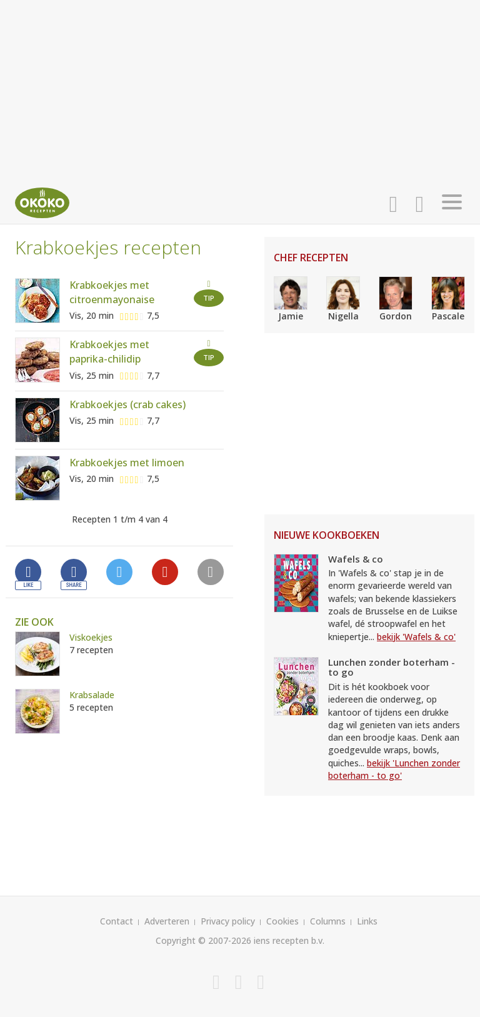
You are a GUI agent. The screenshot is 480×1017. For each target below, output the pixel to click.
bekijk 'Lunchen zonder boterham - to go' (394, 769)
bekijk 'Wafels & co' (416, 637)
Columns (328, 921)
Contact (116, 921)
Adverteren (166, 921)
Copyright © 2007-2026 (203, 940)
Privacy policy (228, 921)
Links (367, 921)
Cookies (282, 921)
